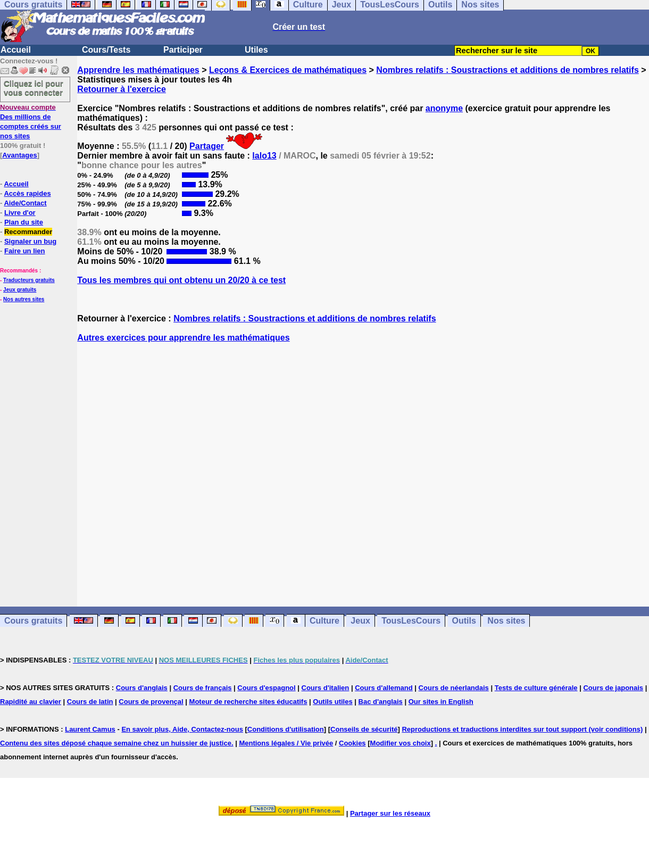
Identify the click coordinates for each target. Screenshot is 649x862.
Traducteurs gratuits (29, 280)
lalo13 (264, 155)
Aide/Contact (25, 203)
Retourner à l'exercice (121, 89)
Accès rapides (27, 193)
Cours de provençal (151, 702)
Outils (464, 620)
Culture (324, 620)
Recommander (28, 232)
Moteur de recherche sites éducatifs (248, 702)
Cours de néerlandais (454, 688)
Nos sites (506, 620)
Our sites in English (441, 702)
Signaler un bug (30, 241)
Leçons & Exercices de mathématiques (288, 69)
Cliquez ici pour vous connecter (33, 88)
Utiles (256, 49)
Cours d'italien (326, 688)
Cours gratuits (33, 620)
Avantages (19, 155)
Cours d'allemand (384, 688)
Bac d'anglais (381, 702)
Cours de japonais (613, 688)
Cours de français (202, 688)
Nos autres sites (23, 299)
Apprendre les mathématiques (138, 69)
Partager (206, 146)
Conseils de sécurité (363, 729)
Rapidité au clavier (30, 702)
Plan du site (23, 222)
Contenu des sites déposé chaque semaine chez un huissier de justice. (117, 743)
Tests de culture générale (536, 688)
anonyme (444, 108)
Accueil (16, 49)
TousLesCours (410, 620)
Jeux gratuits (19, 290)
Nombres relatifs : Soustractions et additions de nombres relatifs (507, 69)
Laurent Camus (90, 729)
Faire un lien (24, 251)
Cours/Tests (106, 49)
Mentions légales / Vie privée (286, 743)
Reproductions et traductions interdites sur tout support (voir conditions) (522, 729)
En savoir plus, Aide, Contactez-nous (182, 729)
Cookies (352, 743)
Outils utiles (332, 702)
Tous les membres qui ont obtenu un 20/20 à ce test (181, 280)
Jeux (360, 620)
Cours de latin (90, 702)
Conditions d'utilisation (285, 729)
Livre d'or (20, 213)
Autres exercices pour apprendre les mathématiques (183, 337)
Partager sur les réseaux (390, 813)
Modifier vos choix (400, 743)
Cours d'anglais (142, 688)
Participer (183, 49)
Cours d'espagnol (266, 688)
